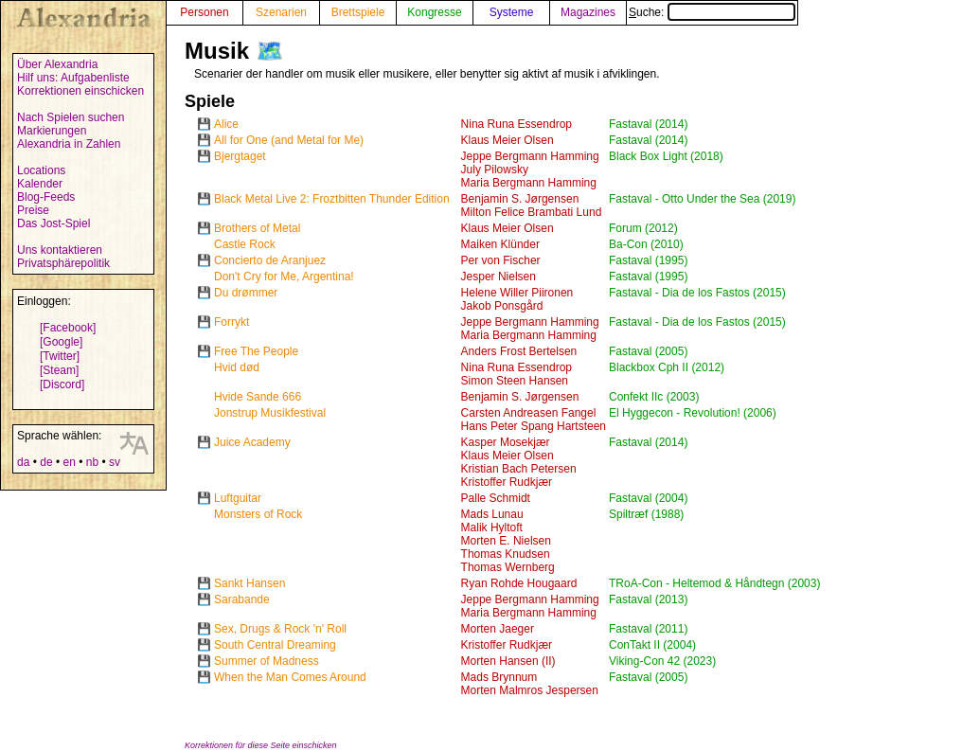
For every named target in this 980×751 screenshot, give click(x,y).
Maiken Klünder (500, 244)
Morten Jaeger (497, 628)
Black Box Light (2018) (666, 156)
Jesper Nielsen (498, 276)
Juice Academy (252, 442)
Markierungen (51, 130)
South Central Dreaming (275, 645)
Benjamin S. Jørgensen (520, 199)
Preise (33, 210)
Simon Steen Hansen (514, 380)
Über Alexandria (57, 64)
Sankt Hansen (249, 583)
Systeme (512, 12)
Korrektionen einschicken (80, 91)
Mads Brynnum (499, 677)
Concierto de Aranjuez (270, 260)
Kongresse (434, 12)
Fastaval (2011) (648, 628)
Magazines (588, 12)
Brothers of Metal (257, 228)
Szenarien (281, 12)
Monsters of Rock (258, 514)
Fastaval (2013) (648, 599)
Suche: (712, 12)
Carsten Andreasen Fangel (529, 413)
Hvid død (236, 367)
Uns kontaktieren (59, 250)
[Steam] (59, 370)
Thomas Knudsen (505, 554)
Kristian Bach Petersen (519, 468)
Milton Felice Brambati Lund (531, 212)
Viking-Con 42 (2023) (662, 661)
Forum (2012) (643, 228)
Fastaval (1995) (648, 260)
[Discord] (62, 384)
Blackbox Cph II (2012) (666, 367)
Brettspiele (358, 12)
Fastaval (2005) (648, 351)
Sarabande (242, 599)
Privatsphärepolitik (63, 263)
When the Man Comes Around (290, 677)
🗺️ (270, 50)
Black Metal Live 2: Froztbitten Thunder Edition (332, 199)
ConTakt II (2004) (652, 645)
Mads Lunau (492, 514)
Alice (226, 124)
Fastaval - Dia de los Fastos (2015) (697, 292)
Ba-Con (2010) (646, 244)
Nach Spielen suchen (70, 117)
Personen (204, 12)
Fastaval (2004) (648, 498)
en (68, 462)
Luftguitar (237, 498)
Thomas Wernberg (508, 567)
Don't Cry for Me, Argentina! (284, 276)
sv (114, 462)
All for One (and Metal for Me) (289, 140)
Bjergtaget (240, 156)
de (46, 462)
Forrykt (231, 322)
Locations (41, 170)
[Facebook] (68, 327)
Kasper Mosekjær (505, 442)
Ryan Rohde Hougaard (519, 583)
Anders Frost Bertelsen (519, 351)
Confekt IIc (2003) (654, 396)
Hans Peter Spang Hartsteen (533, 426)
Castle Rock (245, 244)
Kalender (39, 183)
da (23, 462)
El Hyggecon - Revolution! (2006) (692, 413)
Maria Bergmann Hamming (529, 182)
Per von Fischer (501, 260)
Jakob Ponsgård (502, 306)
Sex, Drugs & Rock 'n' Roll (280, 628)
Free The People (256, 351)
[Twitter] (60, 356)
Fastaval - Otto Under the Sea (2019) (702, 199)
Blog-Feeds (46, 197)
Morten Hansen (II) (508, 661)
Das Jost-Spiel (53, 223)
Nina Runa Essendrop (516, 124)
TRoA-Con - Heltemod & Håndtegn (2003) (714, 583)
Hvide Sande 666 (257, 396)
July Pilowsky (494, 169)
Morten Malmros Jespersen (529, 690)
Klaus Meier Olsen (507, 140)
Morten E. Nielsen (506, 540)
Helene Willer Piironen (517, 292)
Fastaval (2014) (648, 124)
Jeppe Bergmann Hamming (530, 156)
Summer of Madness (266, 661)
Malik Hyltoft (492, 527)
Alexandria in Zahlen (68, 144)
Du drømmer (245, 292)
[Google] (61, 342)
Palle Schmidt (495, 498)
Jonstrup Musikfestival (270, 413)
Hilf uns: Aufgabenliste (73, 77)
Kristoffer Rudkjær (506, 482)
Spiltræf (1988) (646, 514)
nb (92, 462)
